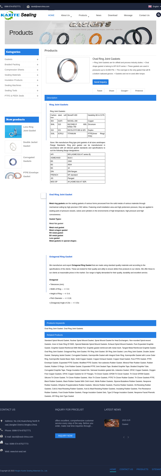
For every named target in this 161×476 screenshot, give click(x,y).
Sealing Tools (11, 89)
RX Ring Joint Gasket (96, 352)
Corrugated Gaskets (80, 355)
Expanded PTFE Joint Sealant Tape (96, 366)
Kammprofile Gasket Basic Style (62, 359)
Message (128, 15)
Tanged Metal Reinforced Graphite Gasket (138, 348)
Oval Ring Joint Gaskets (73, 329)
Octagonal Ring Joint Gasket (75, 352)
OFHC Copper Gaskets (139, 370)
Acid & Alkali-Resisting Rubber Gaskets (99, 389)
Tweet (98, 91)
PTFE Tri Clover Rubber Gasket (121, 378)
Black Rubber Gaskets (53, 381)
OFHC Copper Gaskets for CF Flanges (78, 374)
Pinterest (138, 91)
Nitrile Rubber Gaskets (104, 381)
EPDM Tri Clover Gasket (119, 374)
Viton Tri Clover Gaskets (97, 378)
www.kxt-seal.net (18, 451)
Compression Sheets (14, 68)
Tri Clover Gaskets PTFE (144, 378)
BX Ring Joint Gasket (114, 352)
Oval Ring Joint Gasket (54, 329)
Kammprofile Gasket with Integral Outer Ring (106, 355)
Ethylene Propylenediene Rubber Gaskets (75, 385)
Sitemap (156, 469)
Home (113, 469)
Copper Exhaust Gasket (102, 359)
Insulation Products (14, 79)
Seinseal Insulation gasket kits (102, 370)
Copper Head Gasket (121, 359)
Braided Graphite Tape (121, 366)
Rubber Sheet (30, 173)
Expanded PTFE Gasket (68, 363)
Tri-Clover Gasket (101, 374)
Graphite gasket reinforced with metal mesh (104, 348)
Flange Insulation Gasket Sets (94, 392)
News (98, 15)
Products (84, 15)
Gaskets (8, 58)
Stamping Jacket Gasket (61, 355)
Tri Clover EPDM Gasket (139, 374)
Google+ (123, 91)
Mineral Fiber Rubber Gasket (134, 363)
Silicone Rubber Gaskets (102, 385)
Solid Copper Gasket (84, 359)
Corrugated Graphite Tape (55, 370)
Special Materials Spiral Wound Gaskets (91, 344)
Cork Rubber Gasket (73, 366)
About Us (66, 15)
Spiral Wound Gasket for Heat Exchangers (111, 340)
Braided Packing (12, 63)
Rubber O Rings (57, 366)
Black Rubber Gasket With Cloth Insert (78, 381)
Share (110, 91)
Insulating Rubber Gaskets (126, 389)
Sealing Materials (13, 74)
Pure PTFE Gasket (138, 359)
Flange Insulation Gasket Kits (77, 370)
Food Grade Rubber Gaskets (69, 392)
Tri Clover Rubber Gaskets (76, 378)
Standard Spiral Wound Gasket (57, 340)
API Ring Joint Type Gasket (63, 396)
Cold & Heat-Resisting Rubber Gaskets (67, 389)
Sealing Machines (13, 84)
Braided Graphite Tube (139, 366)
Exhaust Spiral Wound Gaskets (120, 344)
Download (112, 15)
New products (15, 106)
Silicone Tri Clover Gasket (55, 378)
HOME (51, 15)
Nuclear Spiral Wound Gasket (82, 340)
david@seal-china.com (41, 6)
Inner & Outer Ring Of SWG (63, 344)
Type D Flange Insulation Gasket (120, 392)
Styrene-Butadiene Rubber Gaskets (128, 381)
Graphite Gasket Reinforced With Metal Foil (68, 348)
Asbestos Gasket (122, 370)
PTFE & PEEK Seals (14, 94)
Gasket (125, 424)
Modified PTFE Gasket (88, 363)
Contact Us (144, 15)
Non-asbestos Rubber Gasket (110, 363)
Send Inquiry (100, 82)
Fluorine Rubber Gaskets (123, 385)
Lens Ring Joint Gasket (133, 352)
